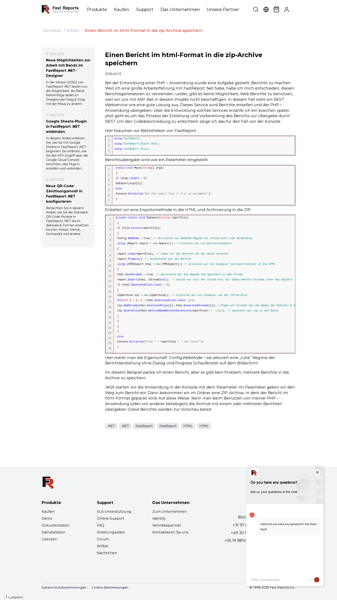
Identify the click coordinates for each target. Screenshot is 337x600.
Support (144, 9)
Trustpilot (14, 597)
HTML (188, 426)
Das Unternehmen (180, 9)
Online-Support (110, 518)
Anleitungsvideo (111, 532)
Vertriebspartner (166, 525)
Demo (47, 518)
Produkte (97, 9)
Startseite (52, 30)
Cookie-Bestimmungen (110, 587)
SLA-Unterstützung (114, 512)
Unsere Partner (223, 9)
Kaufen (121, 9)
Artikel (73, 30)
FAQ (100, 525)
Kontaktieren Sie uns (170, 532)
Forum (103, 539)
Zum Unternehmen (169, 512)
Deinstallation (53, 532)
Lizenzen (49, 539)
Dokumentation (55, 525)
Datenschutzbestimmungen (64, 587)
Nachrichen (107, 553)
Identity (159, 518)
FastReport (144, 426)
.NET (111, 426)
